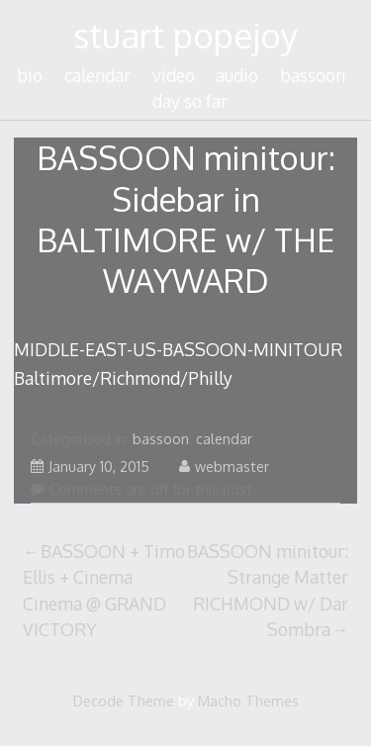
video (173, 75)
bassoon (312, 75)
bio (30, 75)
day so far (190, 101)
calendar (97, 75)
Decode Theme (123, 700)
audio (237, 75)
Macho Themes (248, 700)
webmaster (224, 466)
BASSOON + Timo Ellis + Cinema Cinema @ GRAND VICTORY (104, 590)
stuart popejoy (185, 35)
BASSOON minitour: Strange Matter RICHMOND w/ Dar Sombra (267, 590)
